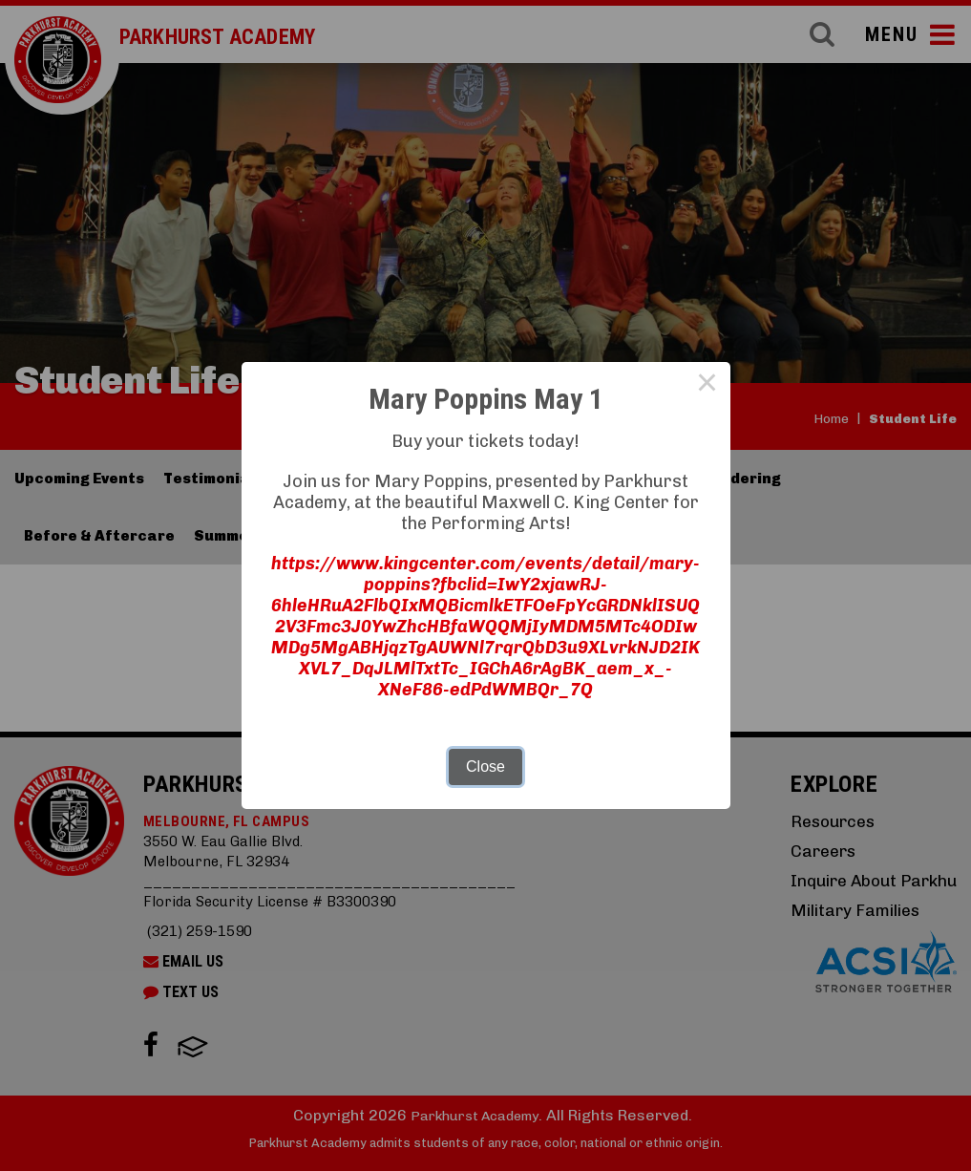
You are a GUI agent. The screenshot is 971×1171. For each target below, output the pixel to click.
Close (485, 766)
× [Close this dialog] (707, 385)
